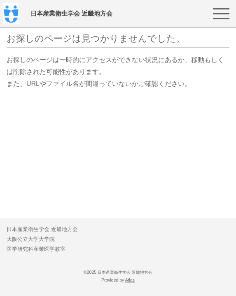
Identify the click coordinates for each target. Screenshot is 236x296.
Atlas (130, 280)
